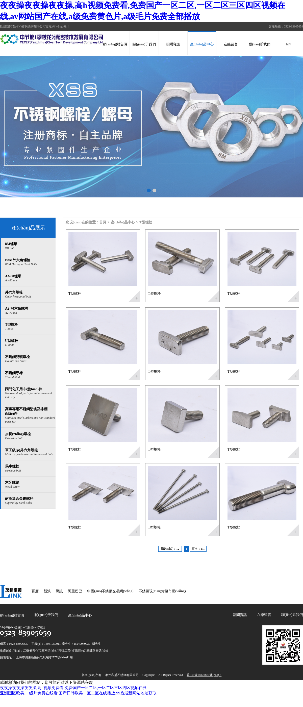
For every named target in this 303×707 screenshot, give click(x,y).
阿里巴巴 (75, 591)
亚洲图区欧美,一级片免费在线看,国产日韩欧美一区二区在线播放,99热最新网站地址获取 (78, 693)
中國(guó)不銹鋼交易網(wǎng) (110, 591)
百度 (35, 591)
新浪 (47, 591)
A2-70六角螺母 (30, 311)
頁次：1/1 (198, 548)
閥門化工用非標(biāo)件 (30, 393)
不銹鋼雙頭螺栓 (30, 359)
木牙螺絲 (30, 485)
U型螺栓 (30, 343)
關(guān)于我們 (144, 44)
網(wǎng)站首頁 (115, 44)
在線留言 (231, 44)
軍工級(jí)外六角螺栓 (30, 452)
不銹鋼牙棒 (30, 375)
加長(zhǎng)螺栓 (30, 436)
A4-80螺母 (30, 278)
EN (288, 44)
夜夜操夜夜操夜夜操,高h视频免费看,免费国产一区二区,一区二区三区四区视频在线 (73, 688)
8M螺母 (30, 246)
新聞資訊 (173, 44)
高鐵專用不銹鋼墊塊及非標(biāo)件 (30, 415)
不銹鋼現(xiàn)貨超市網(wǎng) (162, 591)
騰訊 (59, 591)
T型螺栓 (30, 327)
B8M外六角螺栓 (30, 262)
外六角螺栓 (30, 294)
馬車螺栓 (30, 468)
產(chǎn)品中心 (202, 44)
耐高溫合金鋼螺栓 (30, 501)
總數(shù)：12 (170, 548)
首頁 (102, 222)
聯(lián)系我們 (259, 44)
